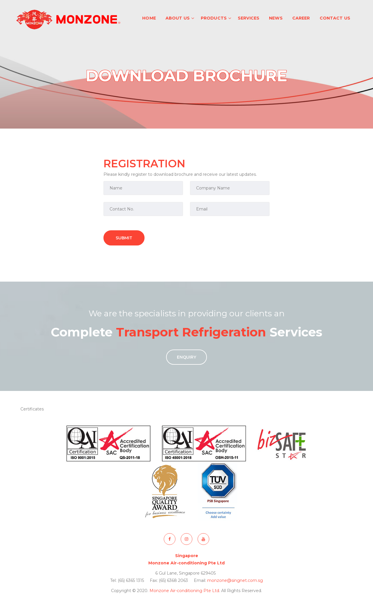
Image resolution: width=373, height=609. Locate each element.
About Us (178, 18)
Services (248, 18)
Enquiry (186, 357)
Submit (124, 238)
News (276, 18)
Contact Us (335, 18)
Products (214, 18)
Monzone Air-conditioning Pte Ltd (184, 590)
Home (149, 18)
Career (301, 18)
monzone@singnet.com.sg (235, 580)
